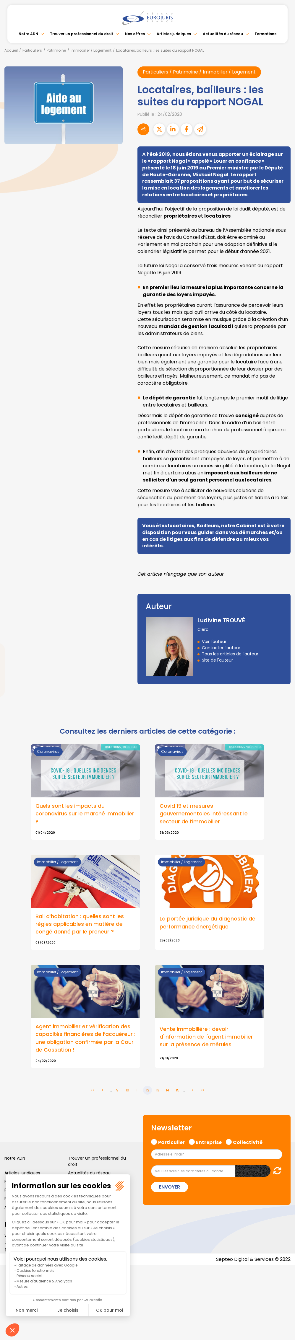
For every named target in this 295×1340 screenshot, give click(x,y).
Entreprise (209, 1142)
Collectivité (247, 1142)
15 (177, 1090)
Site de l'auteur (217, 660)
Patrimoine (56, 50)
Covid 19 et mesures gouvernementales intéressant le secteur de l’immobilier (204, 813)
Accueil (11, 50)
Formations (265, 33)
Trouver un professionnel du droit (81, 33)
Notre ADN (28, 33)
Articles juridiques (174, 33)
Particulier (171, 1142)
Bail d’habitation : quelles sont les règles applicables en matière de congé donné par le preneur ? (79, 924)
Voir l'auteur (214, 641)
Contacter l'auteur (221, 648)
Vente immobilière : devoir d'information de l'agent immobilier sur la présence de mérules (206, 1037)
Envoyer (169, 1187)
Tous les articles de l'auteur (230, 654)
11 (137, 1090)
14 (167, 1090)
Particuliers (32, 50)
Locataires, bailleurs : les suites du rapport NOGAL (160, 50)
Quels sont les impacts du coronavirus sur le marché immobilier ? (84, 813)
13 (157, 1090)
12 (147, 1090)
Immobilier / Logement (91, 50)
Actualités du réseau (223, 33)
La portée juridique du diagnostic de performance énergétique (207, 923)
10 (127, 1090)
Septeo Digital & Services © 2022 (253, 1259)
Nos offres (135, 33)
